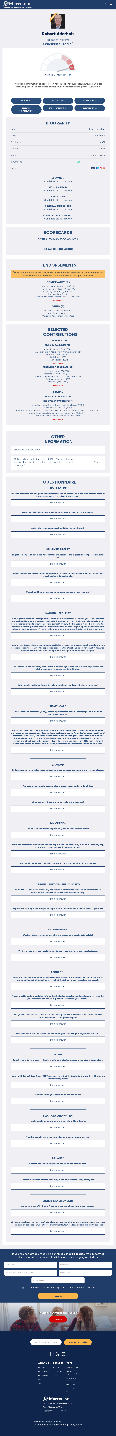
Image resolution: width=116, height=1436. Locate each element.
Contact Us (57, 1371)
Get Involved (71, 1384)
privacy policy (74, 1424)
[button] (17, 4)
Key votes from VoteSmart (27, 450)
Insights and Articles (71, 1379)
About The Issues (70, 1390)
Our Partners (43, 1375)
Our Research (43, 1371)
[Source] (97, 462)
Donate (56, 1375)
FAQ (39, 1380)
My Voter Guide (72, 1367)
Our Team (42, 1367)
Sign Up (56, 1367)
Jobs (40, 1384)
